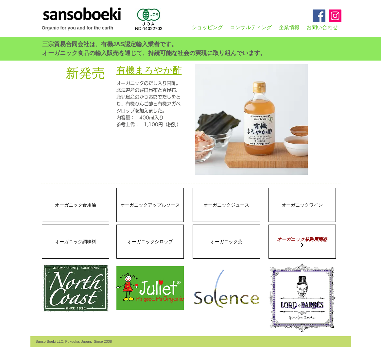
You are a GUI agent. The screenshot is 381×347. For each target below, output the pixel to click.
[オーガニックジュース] (226, 205)
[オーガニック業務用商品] (302, 242)
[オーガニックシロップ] (150, 242)
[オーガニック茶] (226, 242)
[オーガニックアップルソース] (150, 205)
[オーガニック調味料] (75, 242)
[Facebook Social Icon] (319, 15)
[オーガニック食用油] (75, 205)
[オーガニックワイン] (302, 205)
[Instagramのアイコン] (335, 15)
